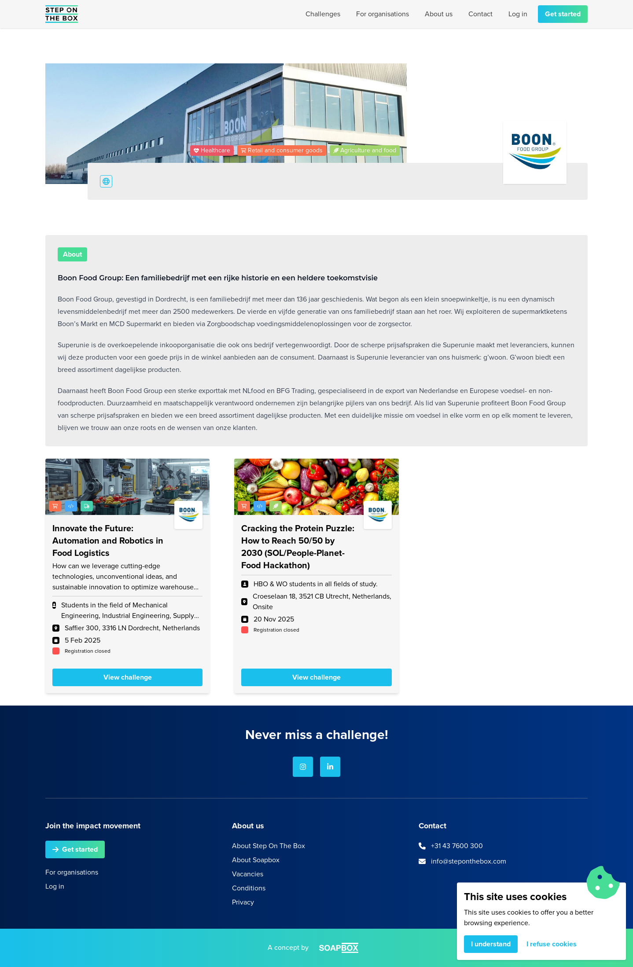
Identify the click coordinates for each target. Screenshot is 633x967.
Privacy (243, 902)
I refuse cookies (551, 944)
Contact (480, 14)
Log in (517, 14)
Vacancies (247, 874)
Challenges (322, 14)
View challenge (127, 677)
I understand (491, 944)
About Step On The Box (268, 846)
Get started (563, 14)
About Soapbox (256, 860)
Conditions (248, 888)
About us (439, 14)
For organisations (382, 14)
